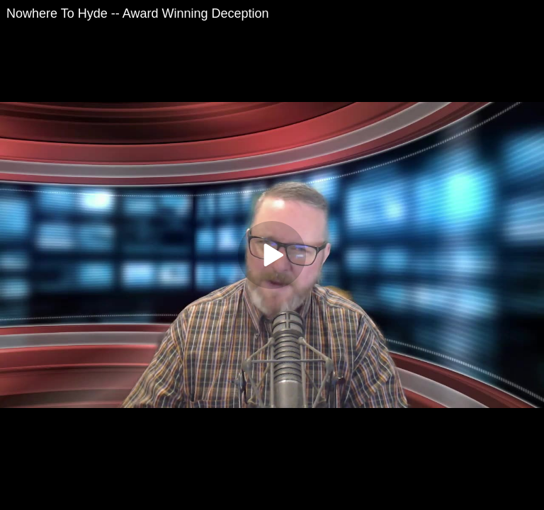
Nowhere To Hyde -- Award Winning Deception (137, 13)
